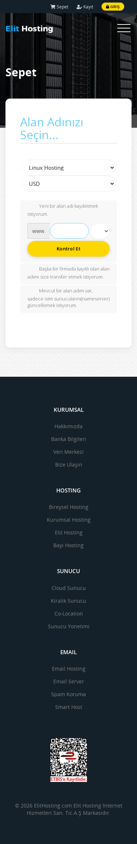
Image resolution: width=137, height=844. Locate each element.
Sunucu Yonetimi (69, 626)
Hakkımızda (68, 426)
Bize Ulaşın (68, 464)
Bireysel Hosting (68, 506)
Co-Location (68, 613)
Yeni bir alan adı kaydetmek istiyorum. (62, 210)
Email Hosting (68, 668)
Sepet (59, 7)
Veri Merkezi (68, 451)
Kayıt (85, 7)
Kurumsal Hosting (69, 519)
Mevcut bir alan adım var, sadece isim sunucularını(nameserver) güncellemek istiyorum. (68, 298)
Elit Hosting (69, 532)
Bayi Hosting (68, 545)
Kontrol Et (68, 248)
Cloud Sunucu (69, 587)
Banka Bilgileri (68, 439)
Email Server (68, 681)
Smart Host (68, 706)
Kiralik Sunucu (68, 600)
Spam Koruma (68, 694)
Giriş (113, 6)
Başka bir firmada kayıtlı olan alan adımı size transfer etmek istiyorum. (68, 272)
